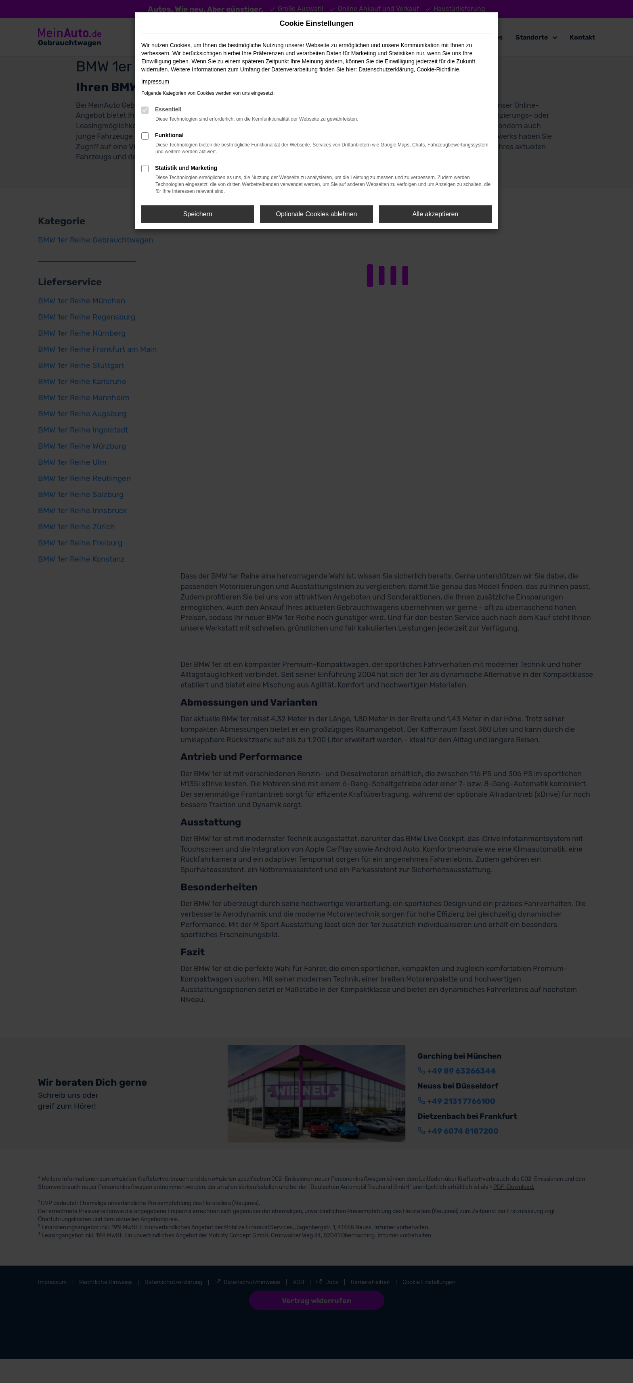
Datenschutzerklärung (385, 69)
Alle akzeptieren (435, 214)
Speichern (197, 214)
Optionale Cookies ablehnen (316, 214)
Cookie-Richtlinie (438, 69)
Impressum (155, 81)
